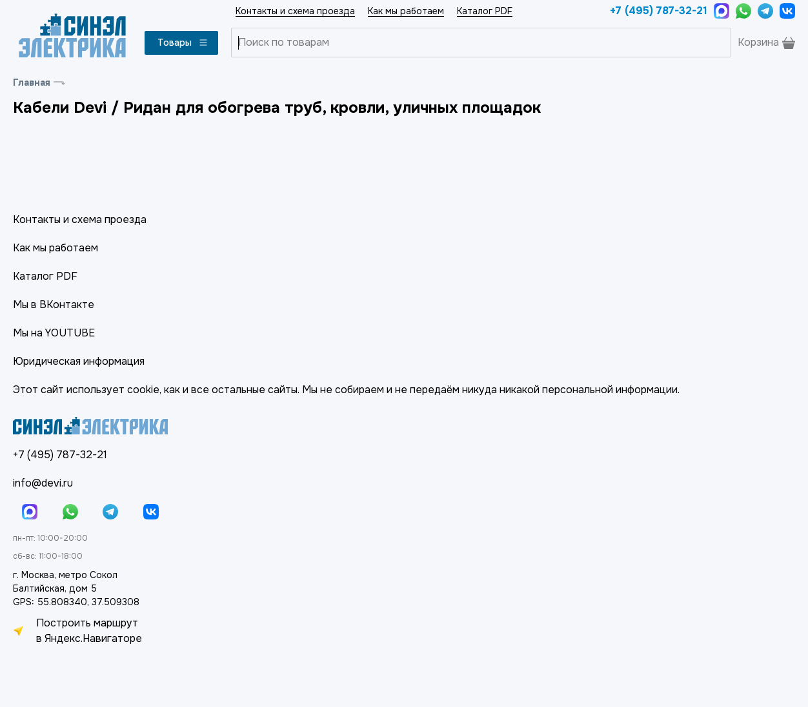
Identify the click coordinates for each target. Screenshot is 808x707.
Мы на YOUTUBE (54, 333)
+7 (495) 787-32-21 (658, 10)
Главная (31, 82)
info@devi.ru (43, 483)
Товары (182, 42)
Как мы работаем (406, 11)
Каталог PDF (484, 11)
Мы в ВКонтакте (53, 304)
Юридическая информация (79, 361)
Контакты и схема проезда (295, 11)
